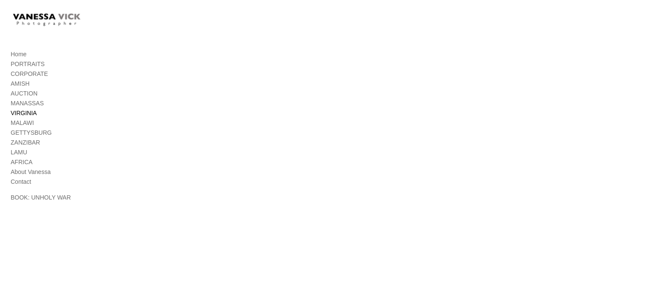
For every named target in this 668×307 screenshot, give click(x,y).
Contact (21, 193)
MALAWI (22, 134)
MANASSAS (27, 115)
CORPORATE (29, 85)
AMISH (20, 95)
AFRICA (21, 174)
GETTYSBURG (31, 144)
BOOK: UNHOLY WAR (41, 209)
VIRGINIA (24, 125)
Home (18, 66)
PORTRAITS (28, 75)
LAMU (19, 164)
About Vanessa (31, 183)
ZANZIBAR (25, 154)
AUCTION (24, 105)
